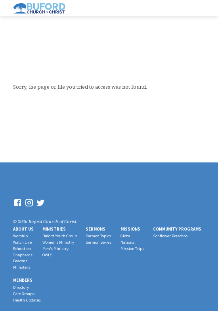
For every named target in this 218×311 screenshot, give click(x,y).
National (128, 242)
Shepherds (23, 255)
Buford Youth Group (59, 235)
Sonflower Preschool (171, 235)
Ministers (21, 267)
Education (22, 248)
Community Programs (177, 229)
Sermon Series (98, 242)
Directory (21, 287)
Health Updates (27, 300)
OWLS (47, 255)
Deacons (20, 260)
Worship (20, 235)
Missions (130, 229)
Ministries (54, 229)
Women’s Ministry (58, 242)
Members (23, 280)
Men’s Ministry (55, 248)
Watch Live (22, 242)
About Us (23, 229)
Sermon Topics (98, 235)
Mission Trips (132, 248)
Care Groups (23, 293)
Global (126, 235)
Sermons (95, 229)
